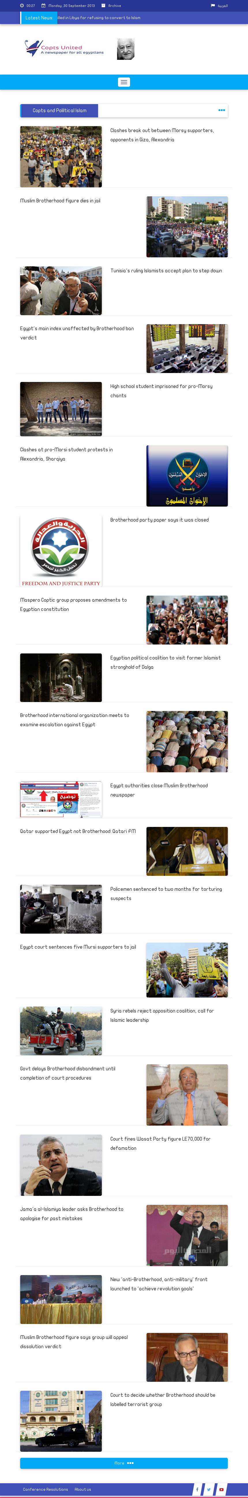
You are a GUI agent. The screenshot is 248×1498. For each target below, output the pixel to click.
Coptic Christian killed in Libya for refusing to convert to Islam (73, 18)
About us (83, 1489)
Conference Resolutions (45, 1489)
